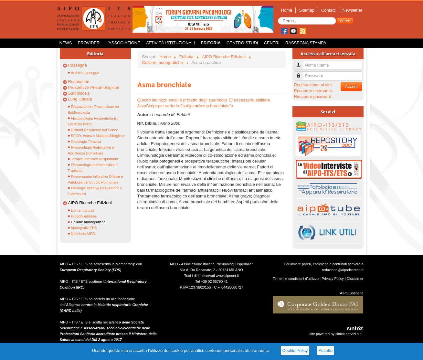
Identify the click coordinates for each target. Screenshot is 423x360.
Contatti (328, 10)
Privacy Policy (333, 279)
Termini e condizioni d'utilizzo (296, 279)
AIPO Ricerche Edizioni (90, 202)
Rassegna (77, 65)
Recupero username (313, 90)
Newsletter (352, 10)
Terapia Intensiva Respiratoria (94, 159)
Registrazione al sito (313, 84)
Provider (89, 42)
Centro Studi (242, 42)
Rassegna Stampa (305, 42)
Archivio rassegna (85, 73)
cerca (345, 20)
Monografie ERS (84, 228)
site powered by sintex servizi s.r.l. (336, 334)
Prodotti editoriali (84, 216)
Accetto (326, 350)
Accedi (351, 86)
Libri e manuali (82, 210)
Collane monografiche (88, 222)
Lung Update (80, 99)
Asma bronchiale (164, 84)
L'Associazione (122, 42)
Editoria (211, 42)
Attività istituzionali (170, 42)
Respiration (79, 81)
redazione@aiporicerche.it (343, 270)
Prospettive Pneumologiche (93, 87)
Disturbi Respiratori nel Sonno (94, 130)
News (65, 42)
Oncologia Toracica (86, 141)
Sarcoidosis (79, 93)
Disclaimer (355, 279)
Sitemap (306, 10)
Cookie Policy (295, 350)
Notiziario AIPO (83, 234)
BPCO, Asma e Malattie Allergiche (98, 136)
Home (286, 10)
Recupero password (313, 96)
